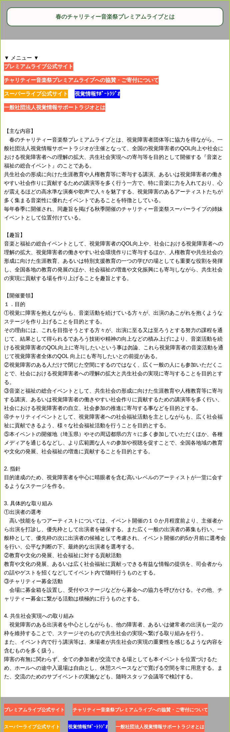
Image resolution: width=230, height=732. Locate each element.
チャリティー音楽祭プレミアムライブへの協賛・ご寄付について (81, 80)
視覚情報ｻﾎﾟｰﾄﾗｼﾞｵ (97, 94)
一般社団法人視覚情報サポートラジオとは (54, 107)
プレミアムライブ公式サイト (38, 66)
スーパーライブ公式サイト (36, 94)
